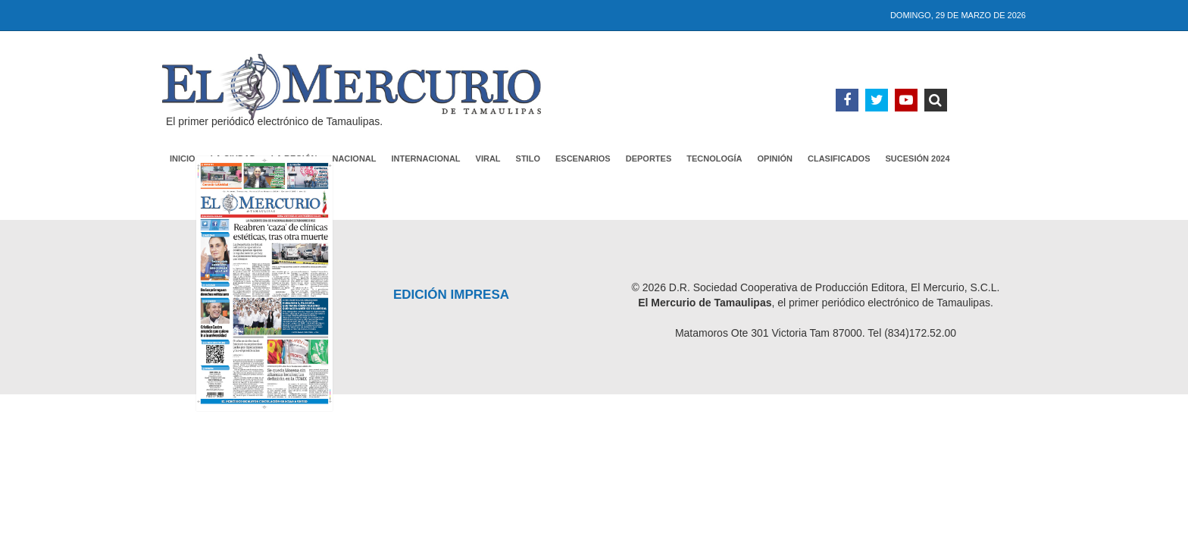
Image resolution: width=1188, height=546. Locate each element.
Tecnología (714, 158)
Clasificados (839, 158)
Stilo (528, 158)
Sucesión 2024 (918, 158)
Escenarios (583, 158)
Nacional (354, 158)
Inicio (182, 158)
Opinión (775, 158)
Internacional (426, 158)
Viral (488, 158)
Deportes (649, 158)
